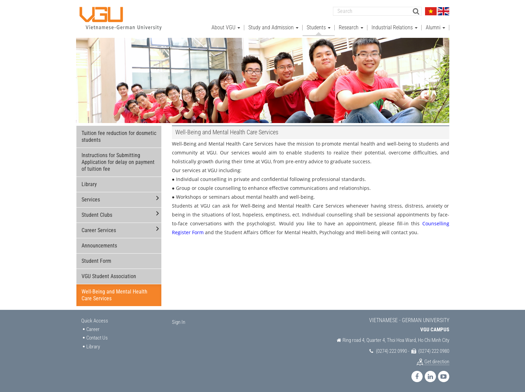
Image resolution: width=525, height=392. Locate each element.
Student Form (96, 261)
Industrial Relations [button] (394, 27)
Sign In (178, 322)
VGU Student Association (109, 276)
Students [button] (319, 27)
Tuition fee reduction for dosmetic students (119, 136)
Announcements (99, 245)
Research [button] (351, 27)
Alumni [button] (435, 27)
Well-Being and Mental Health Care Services (114, 295)
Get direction (436, 362)
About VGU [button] (226, 27)
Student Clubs (97, 215)
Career (93, 329)
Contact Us (97, 338)
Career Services (99, 230)
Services (91, 199)
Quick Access (94, 321)
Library (89, 184)
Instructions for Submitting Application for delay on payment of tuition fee (118, 162)
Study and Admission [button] (273, 27)
